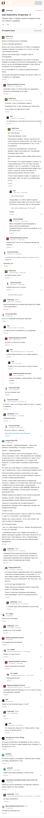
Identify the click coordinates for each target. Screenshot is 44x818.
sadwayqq (10, 299)
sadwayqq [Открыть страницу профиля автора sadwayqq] (9, 10)
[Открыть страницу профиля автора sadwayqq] (3, 10)
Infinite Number (18, 219)
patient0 (8, 754)
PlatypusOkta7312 (11, 440)
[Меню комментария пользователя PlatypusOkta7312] (9, 544)
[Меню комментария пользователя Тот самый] (9, 621)
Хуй (11, 116)
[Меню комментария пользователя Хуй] (13, 123)
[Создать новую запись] (10, 3)
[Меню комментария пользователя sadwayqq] (10, 309)
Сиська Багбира (12, 252)
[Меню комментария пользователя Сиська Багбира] (10, 266)
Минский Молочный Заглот (15, 806)
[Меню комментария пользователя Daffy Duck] (9, 79)
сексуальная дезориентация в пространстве (21, 780)
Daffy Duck (9, 36)
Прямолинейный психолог (16, 84)
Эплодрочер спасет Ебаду (15, 737)
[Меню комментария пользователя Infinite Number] (16, 233)
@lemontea (5, 318)
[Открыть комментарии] (3, 25)
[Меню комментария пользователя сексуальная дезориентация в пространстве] (9, 789)
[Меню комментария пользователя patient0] (9, 763)
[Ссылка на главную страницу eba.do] (3, 3)
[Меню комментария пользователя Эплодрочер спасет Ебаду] (9, 749)
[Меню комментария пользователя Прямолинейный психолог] (10, 94)
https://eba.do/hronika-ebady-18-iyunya (17, 433)
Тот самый (9, 614)
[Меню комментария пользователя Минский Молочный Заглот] (9, 813)
